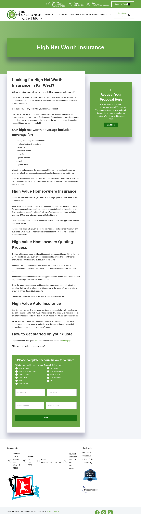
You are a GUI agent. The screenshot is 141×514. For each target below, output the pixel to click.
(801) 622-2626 (79, 5)
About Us (50, 15)
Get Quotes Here (124, 14)
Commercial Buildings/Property (28, 371)
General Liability (24, 368)
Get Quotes (87, 449)
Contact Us (87, 452)
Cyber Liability (23, 377)
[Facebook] (97, 508)
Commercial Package (56, 371)
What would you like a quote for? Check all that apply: (38, 365)
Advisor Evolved (53, 507)
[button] (111, 125)
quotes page (66, 341)
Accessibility (87, 459)
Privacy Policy (88, 456)
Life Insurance (54, 368)
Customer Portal (122, 4)
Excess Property (24, 374)
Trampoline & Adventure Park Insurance (89, 15)
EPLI (20, 380)
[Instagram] (103, 508)
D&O (51, 380)
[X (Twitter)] (110, 508)
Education (62, 15)
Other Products (23, 384)
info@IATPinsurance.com (100, 5)
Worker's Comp (55, 374)
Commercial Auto (55, 377)
